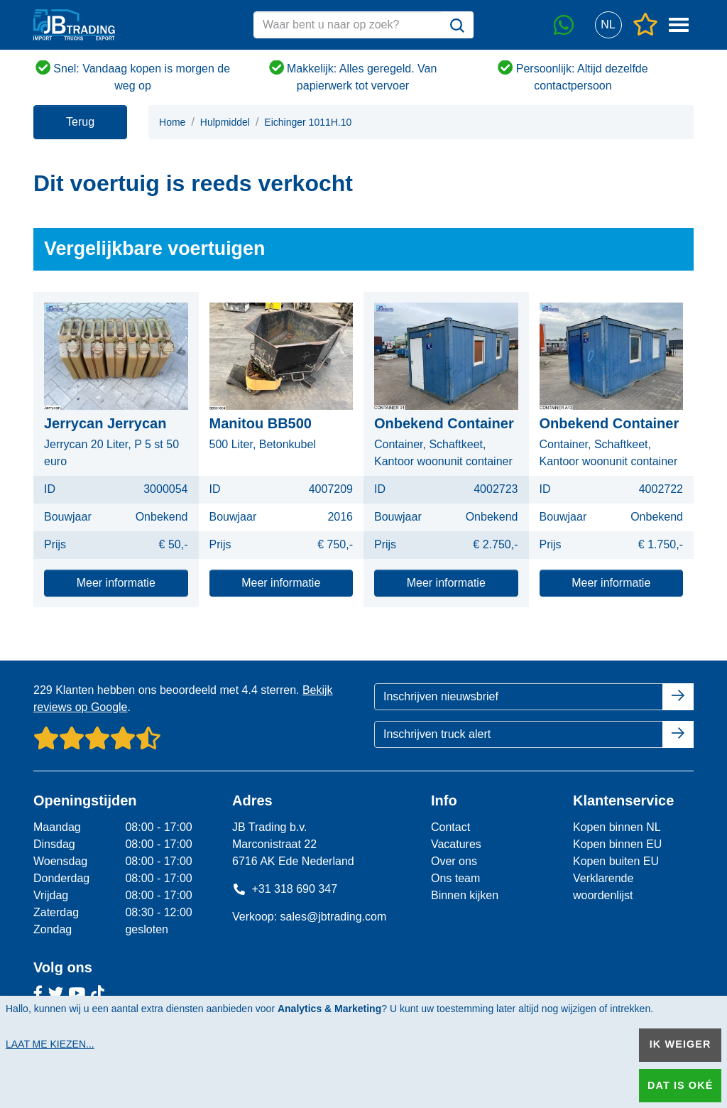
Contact (450, 827)
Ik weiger (680, 1044)
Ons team (455, 878)
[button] (608, 25)
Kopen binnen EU (617, 844)
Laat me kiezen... (50, 1044)
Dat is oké (680, 1085)
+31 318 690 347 (284, 889)
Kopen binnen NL (617, 827)
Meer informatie (116, 583)
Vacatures (456, 844)
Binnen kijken (464, 895)
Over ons (454, 861)
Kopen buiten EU (616, 861)
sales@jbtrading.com (333, 917)
